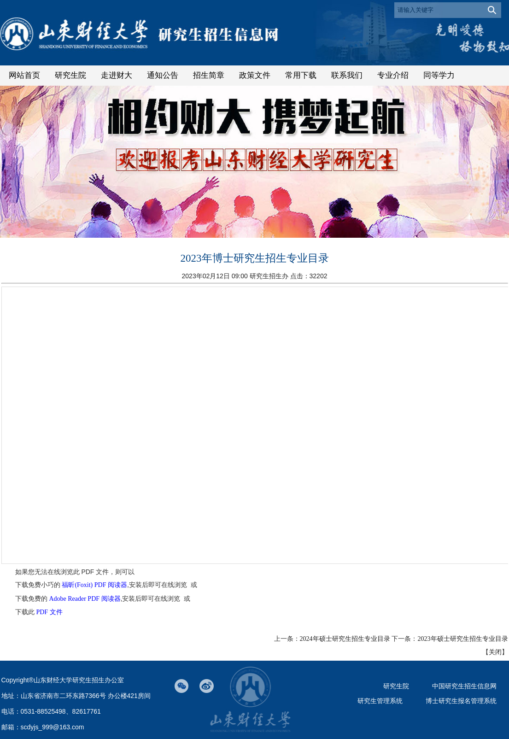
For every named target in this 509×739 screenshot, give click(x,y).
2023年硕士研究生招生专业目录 (463, 638)
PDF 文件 (49, 612)
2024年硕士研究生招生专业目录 (345, 638)
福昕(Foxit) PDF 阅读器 (94, 584)
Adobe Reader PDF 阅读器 (84, 598)
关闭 (495, 652)
